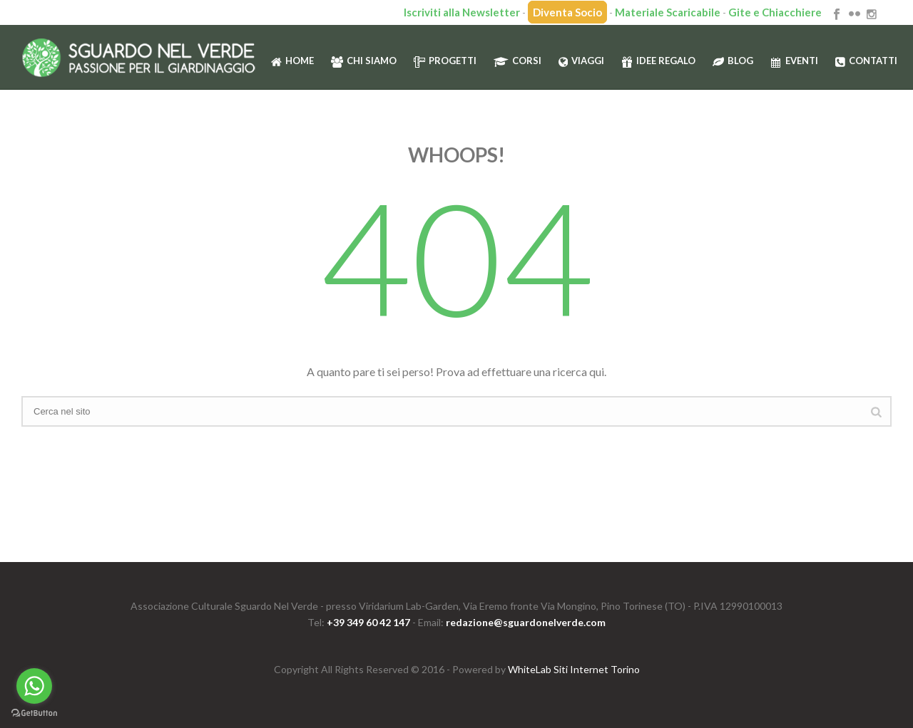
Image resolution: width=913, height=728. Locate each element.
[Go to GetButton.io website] (34, 713)
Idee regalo (658, 61)
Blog (733, 61)
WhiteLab (529, 669)
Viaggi (581, 61)
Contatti (866, 61)
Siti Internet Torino (597, 669)
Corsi (517, 61)
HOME (292, 61)
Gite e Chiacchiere (775, 12)
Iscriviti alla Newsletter (462, 12)
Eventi (794, 61)
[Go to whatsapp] (34, 686)
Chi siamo (364, 61)
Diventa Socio (567, 12)
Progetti (445, 61)
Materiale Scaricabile (667, 12)
